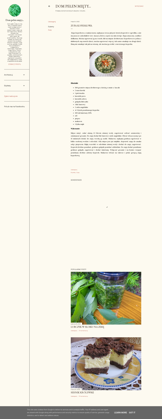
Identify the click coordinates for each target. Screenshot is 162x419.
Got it (132, 412)
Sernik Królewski (82, 392)
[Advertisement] (106, 248)
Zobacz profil (14, 64)
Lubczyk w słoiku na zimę (87, 326)
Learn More (120, 412)
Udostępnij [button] (52, 22)
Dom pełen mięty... (73, 6)
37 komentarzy (83, 396)
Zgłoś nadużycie (11, 96)
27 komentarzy (83, 330)
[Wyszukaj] (139, 6)
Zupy (50, 30)
